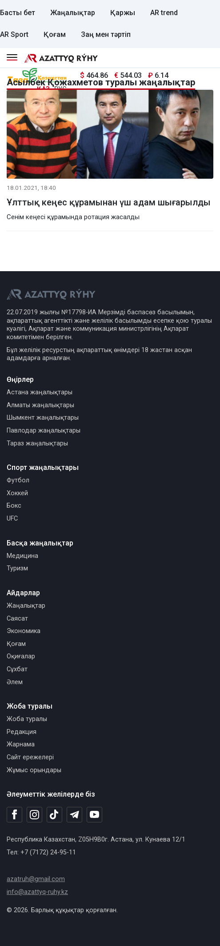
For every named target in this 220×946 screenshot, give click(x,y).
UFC (12, 518)
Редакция (21, 732)
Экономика (23, 631)
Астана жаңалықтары (39, 392)
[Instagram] (34, 815)
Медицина (22, 556)
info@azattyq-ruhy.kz (37, 892)
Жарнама (21, 744)
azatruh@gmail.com (36, 879)
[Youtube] (94, 815)
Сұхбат (17, 669)
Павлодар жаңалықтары (43, 430)
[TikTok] (54, 814)
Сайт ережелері (30, 757)
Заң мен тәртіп (106, 34)
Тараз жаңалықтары (37, 443)
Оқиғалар (21, 656)
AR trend (164, 12)
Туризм (17, 568)
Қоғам (55, 34)
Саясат (17, 618)
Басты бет (17, 12)
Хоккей (17, 493)
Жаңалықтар (72, 12)
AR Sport (14, 34)
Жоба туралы (27, 719)
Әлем (15, 682)
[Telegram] (74, 815)
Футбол (18, 480)
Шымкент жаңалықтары (43, 417)
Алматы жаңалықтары (40, 405)
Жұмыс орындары (34, 770)
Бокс (14, 505)
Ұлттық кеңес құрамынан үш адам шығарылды (109, 202)
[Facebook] (14, 814)
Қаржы (122, 12)
